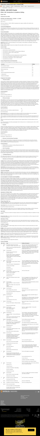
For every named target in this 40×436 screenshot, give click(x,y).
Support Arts (2, 401)
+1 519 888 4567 (4, 411)
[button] (32, 1)
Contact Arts (2, 400)
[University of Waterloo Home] (4, 1)
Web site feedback (3, 404)
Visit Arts (2, 402)
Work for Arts (2, 403)
